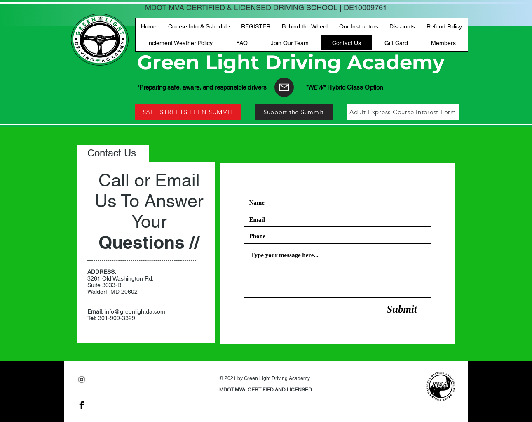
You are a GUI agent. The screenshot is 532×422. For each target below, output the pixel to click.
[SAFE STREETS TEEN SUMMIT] (188, 112)
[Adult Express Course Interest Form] (403, 112)
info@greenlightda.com (135, 311)
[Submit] (402, 309)
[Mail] (284, 87)
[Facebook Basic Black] (81, 405)
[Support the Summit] (294, 112)
